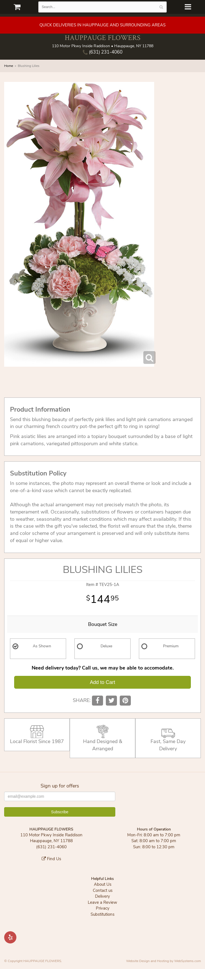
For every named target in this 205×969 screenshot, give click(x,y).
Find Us (51, 859)
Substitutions (102, 914)
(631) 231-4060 (102, 52)
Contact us (102, 890)
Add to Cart (102, 682)
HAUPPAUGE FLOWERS (102, 38)
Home (8, 66)
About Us (102, 884)
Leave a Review (102, 902)
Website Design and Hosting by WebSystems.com (163, 961)
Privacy (102, 908)
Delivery (102, 896)
